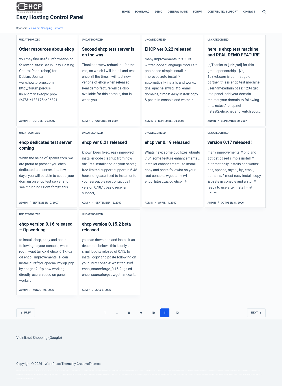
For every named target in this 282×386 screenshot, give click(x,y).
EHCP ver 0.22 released (168, 49)
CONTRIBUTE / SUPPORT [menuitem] (223, 11)
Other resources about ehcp (46, 49)
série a (166, 370)
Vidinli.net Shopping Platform (46, 28)
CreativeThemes (89, 364)
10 (153, 313)
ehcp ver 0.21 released (104, 142)
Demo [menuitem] (158, 11)
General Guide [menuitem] (178, 11)
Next (256, 312)
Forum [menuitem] (197, 11)
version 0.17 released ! (230, 142)
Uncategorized (29, 39)
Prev (25, 312)
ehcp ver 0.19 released (167, 142)
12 (177, 313)
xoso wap (152, 374)
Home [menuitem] (126, 11)
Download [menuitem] (142, 11)
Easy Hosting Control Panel (49, 17)
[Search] (264, 11)
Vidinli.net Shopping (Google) (39, 338)
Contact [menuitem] (249, 11)
